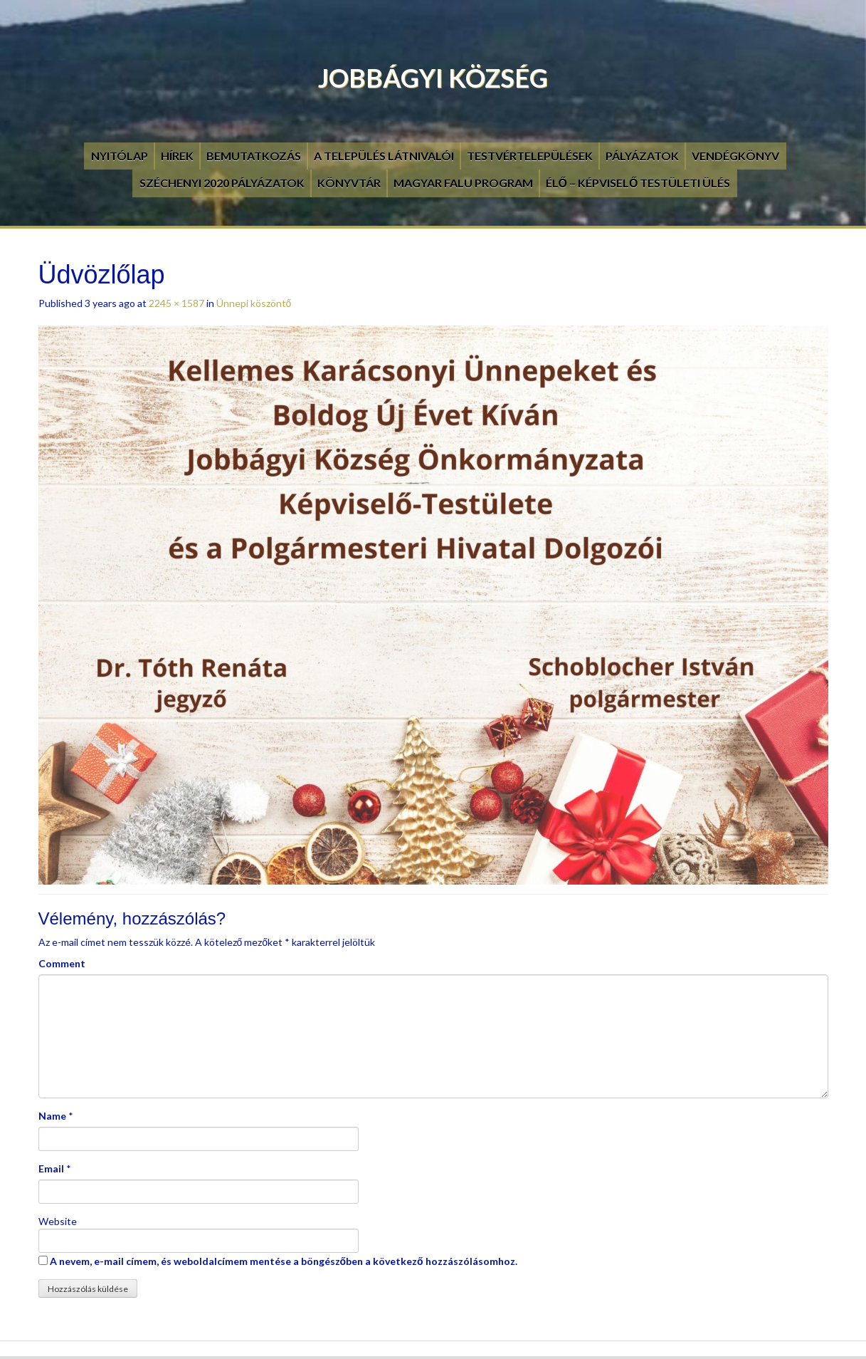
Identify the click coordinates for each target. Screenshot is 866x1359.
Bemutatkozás (253, 155)
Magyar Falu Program (463, 182)
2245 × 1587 (176, 303)
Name (52, 1116)
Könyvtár (349, 182)
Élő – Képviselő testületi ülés (638, 182)
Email (51, 1168)
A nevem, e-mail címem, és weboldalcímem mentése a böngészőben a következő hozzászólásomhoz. (283, 1261)
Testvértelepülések (530, 155)
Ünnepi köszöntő (254, 303)
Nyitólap (119, 155)
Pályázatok (642, 155)
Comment (61, 963)
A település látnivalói (384, 155)
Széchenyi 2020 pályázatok (222, 182)
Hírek (177, 155)
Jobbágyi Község (433, 77)
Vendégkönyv (735, 155)
